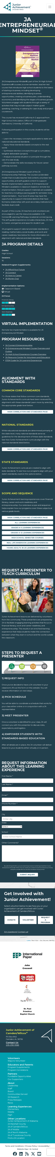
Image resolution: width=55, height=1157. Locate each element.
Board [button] (10, 1091)
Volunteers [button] (14, 1058)
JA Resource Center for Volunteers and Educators (27, 357)
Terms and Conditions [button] (14, 1146)
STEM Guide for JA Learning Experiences (23, 360)
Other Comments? (10, 843)
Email (5, 795)
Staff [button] (10, 1088)
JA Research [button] (13, 1097)
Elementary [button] (13, 1109)
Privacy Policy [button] (31, 1146)
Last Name (7, 784)
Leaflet (28, 940)
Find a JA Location (16, 1138)
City (3, 814)
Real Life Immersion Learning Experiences (27, 543)
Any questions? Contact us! (16, 932)
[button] (15, 1153)
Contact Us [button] (12, 1043)
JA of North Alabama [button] (17, 1132)
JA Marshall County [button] (17, 1124)
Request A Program (45, 919)
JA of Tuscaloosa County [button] (19, 1135)
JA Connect (10, 273)
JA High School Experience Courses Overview (25, 354)
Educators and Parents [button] (20, 1065)
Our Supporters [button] (15, 1079)
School (5, 832)
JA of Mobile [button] (13, 1129)
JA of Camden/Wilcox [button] (18, 1127)
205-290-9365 (12, 1045)
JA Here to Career (13, 275)
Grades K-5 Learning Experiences (27, 528)
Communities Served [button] (17, 1094)
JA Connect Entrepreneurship (18, 345)
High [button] (10, 1115)
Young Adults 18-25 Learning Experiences (27, 548)
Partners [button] (12, 1074)
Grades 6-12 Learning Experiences (27, 533)
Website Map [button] (22, 1149)
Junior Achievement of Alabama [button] (23, 1121)
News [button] (10, 1103)
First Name (7, 776)
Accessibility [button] (43, 1146)
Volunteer (28, 920)
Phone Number (9, 803)
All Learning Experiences (27, 523)
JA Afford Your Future (15, 269)
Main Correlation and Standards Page (27, 412)
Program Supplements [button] (19, 1067)
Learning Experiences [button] (20, 1107)
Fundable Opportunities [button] (19, 1076)
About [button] (11, 1083)
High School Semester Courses (27, 538)
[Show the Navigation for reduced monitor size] (49, 7)
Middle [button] (11, 1112)
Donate (11, 920)
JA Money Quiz (12, 278)
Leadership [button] (13, 1086)
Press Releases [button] (15, 1100)
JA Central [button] (33, 1149)
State (4, 823)
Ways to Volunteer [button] (16, 1061)
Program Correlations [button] (18, 1070)
